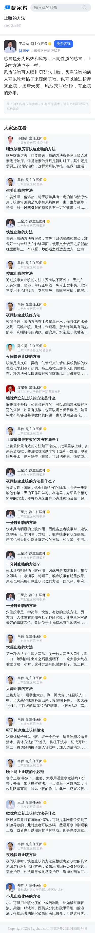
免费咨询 (63, 44)
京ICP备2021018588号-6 (68, 928)
